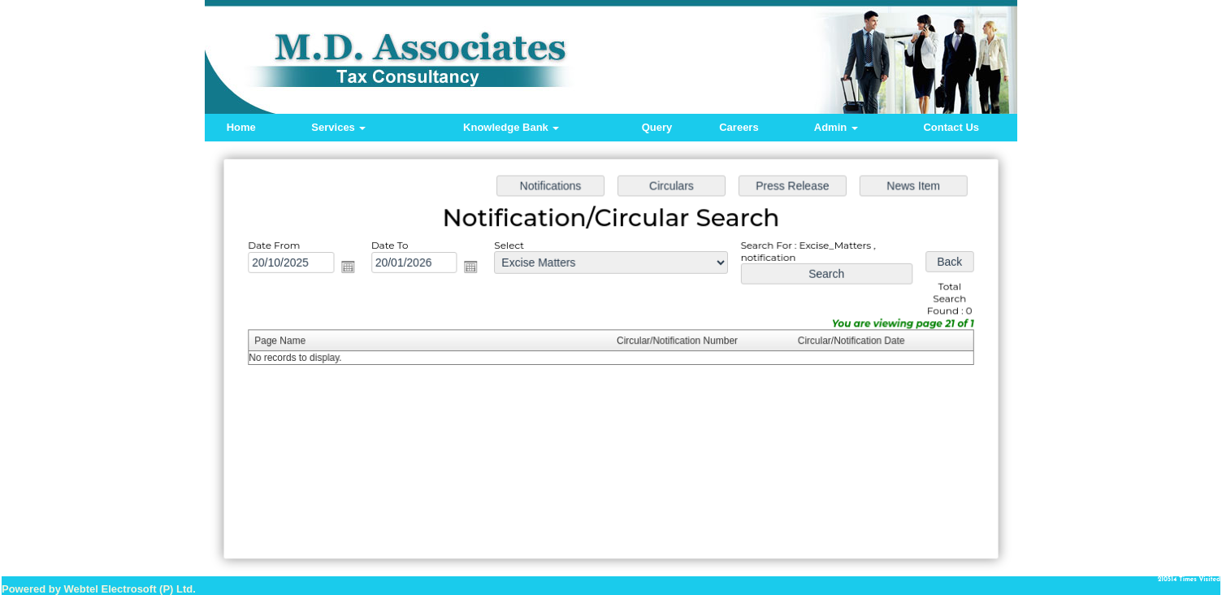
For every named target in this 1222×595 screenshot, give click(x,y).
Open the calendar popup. (352, 267)
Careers (738, 127)
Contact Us (951, 127)
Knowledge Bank (511, 127)
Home (241, 127)
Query (657, 127)
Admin (836, 127)
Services (338, 127)
